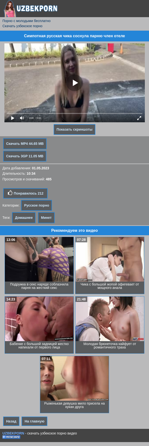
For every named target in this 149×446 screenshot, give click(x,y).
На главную (34, 421)
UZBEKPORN (13, 433)
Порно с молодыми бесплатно (26, 21)
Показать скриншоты (75, 129)
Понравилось (25, 193)
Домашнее (24, 218)
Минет (46, 218)
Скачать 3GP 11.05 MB (24, 156)
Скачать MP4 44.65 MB (25, 144)
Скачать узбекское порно (22, 26)
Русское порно (36, 205)
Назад (11, 421)
